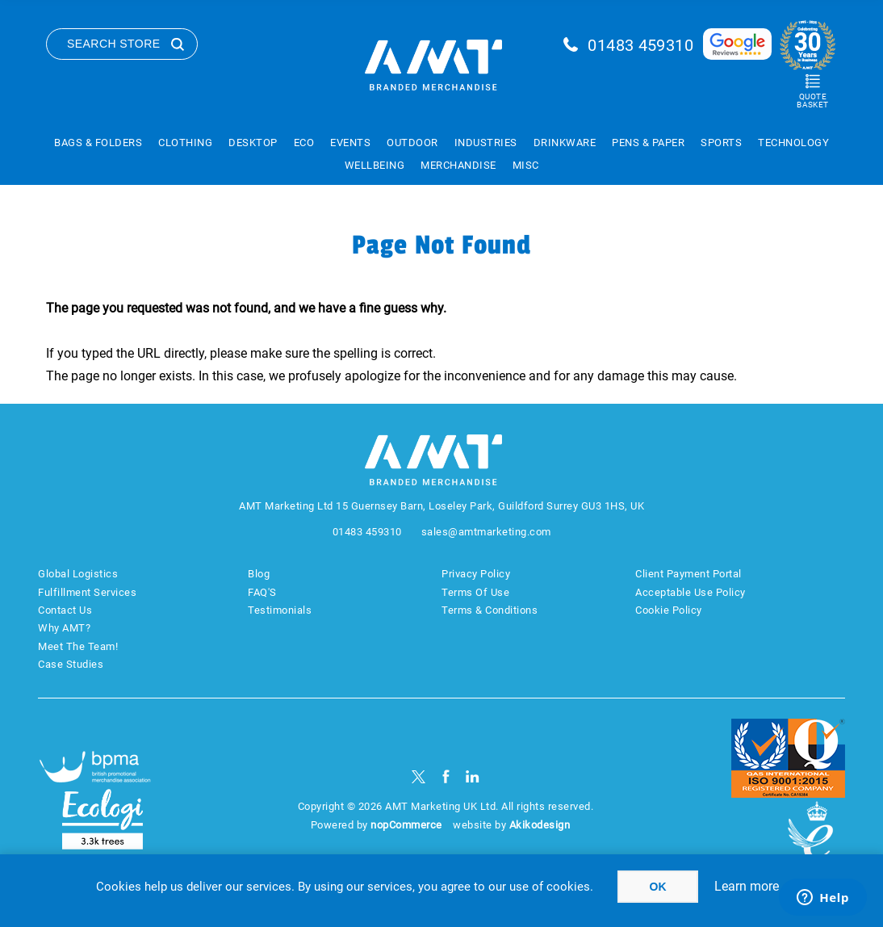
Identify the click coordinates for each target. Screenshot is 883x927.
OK (658, 886)
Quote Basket (812, 100)
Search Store (114, 43)
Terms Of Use (475, 592)
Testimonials (280, 610)
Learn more (746, 886)
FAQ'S (262, 592)
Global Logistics (78, 574)
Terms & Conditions (490, 610)
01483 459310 (640, 45)
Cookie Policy (668, 610)
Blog (259, 574)
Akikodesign (540, 825)
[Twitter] (418, 776)
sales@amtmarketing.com (486, 532)
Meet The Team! (78, 646)
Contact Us (65, 610)
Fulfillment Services (87, 592)
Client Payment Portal (688, 574)
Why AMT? (64, 628)
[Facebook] (446, 776)
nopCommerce (406, 825)
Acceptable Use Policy (690, 592)
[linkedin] (472, 776)
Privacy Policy (476, 574)
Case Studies (70, 664)
